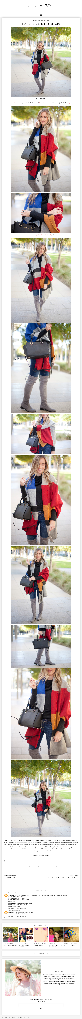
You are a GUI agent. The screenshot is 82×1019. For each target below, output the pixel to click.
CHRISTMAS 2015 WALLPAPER (18, 904)
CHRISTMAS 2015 (14, 906)
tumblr (50, 866)
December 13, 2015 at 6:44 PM (17, 916)
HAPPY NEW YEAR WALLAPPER (18, 900)
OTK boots (25, 849)
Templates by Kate (24, 1017)
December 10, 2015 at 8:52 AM (17, 908)
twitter (32, 866)
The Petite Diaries (13, 910)
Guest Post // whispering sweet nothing (55, 945)
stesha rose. (41, 5)
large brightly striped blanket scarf (25, 842)
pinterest (41, 866)
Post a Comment (8, 918)
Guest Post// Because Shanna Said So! (25, 945)
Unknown (11, 893)
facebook (22, 866)
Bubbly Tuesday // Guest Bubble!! (40, 944)
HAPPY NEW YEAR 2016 (16, 896)
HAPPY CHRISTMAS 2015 (16, 898)
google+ (59, 866)
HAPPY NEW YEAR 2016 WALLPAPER (20, 903)
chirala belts (11, 901)
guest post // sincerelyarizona (10, 944)
